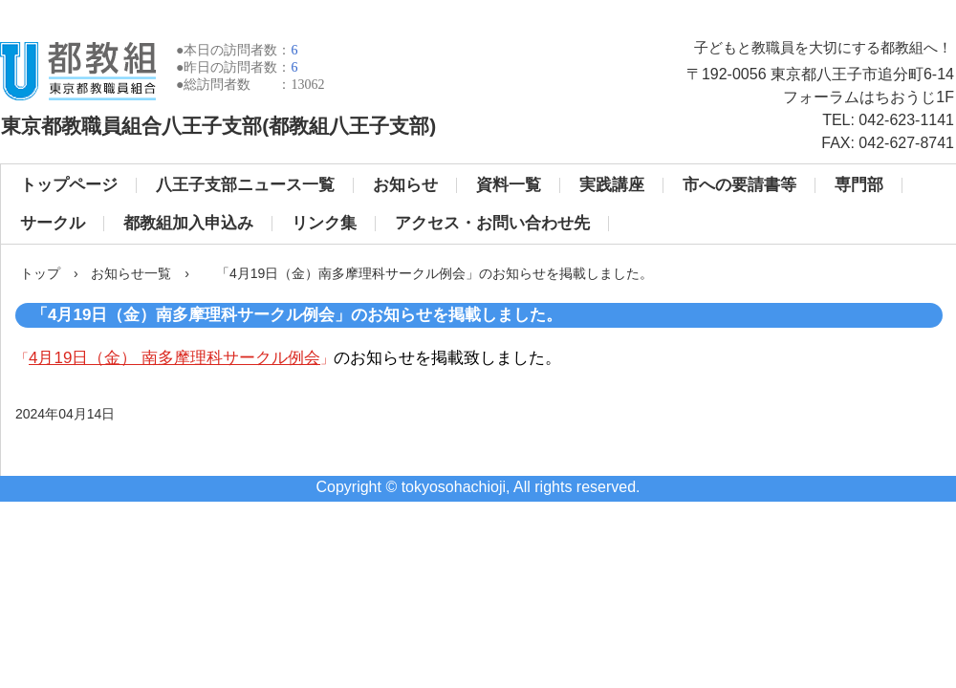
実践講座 (611, 185)
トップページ (69, 185)
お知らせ (405, 185)
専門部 (859, 185)
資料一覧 (508, 185)
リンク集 (324, 223)
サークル (52, 223)
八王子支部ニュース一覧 (245, 185)
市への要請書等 (739, 185)
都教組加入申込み (188, 223)
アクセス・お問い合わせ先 (492, 223)
